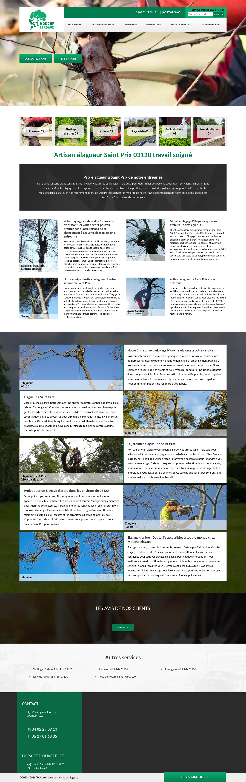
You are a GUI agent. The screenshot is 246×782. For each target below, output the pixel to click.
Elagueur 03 (74, 24)
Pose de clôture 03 (211, 24)
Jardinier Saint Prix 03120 (113, 669)
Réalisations (68, 58)
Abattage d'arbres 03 (103, 24)
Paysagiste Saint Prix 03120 (180, 669)
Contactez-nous (35, 58)
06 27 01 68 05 (170, 12)
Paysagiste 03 (153, 24)
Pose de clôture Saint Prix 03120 (117, 676)
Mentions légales (68, 777)
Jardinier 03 (131, 24)
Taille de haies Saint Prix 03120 (50, 676)
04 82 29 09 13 (146, 12)
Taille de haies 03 (180, 24)
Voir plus (123, 627)
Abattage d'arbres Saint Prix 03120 (52, 669)
